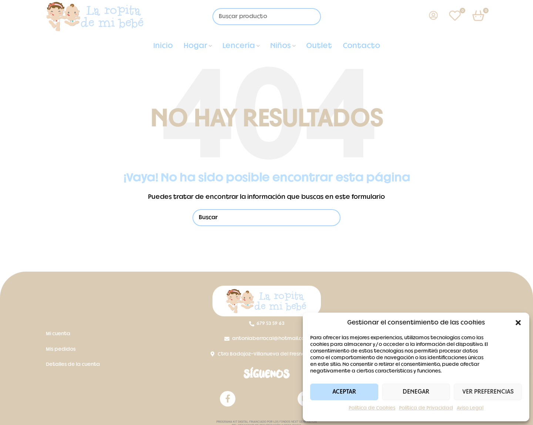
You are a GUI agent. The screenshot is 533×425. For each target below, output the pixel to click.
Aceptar (344, 391)
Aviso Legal (470, 408)
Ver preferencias (488, 391)
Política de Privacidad (426, 408)
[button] (518, 322)
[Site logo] (95, 17)
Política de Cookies (372, 408)
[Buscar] (266, 217)
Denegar (416, 391)
